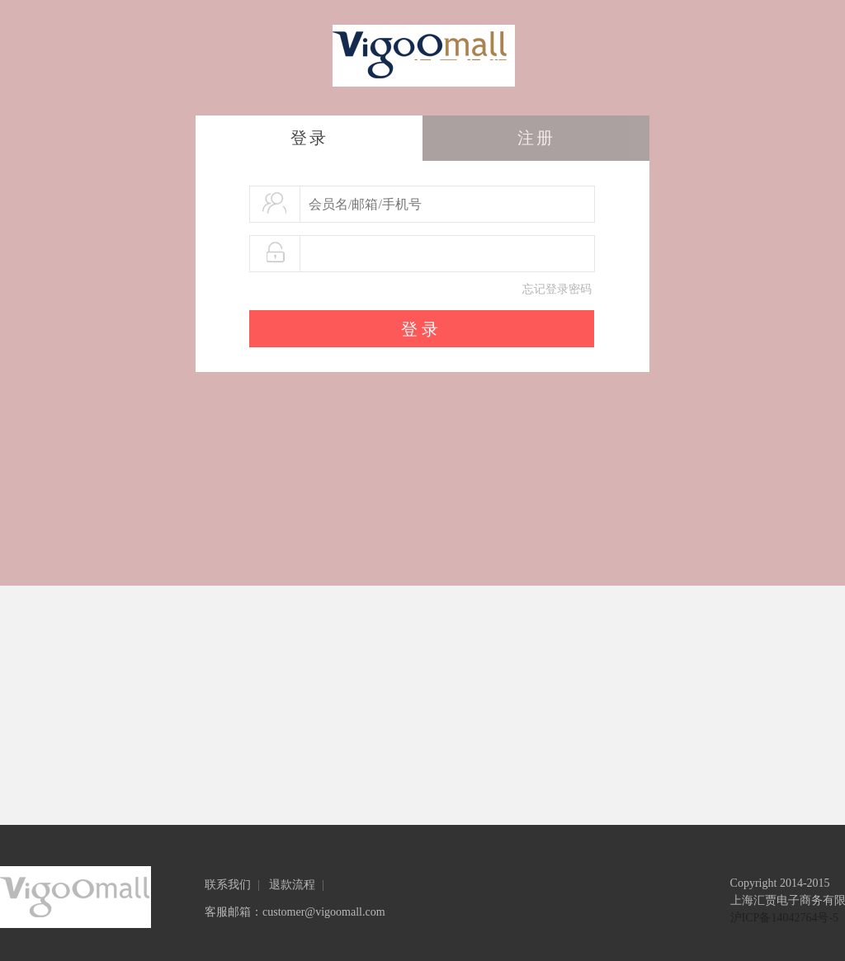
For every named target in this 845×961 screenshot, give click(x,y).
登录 (309, 138)
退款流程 (292, 885)
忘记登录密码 (557, 289)
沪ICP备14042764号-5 (784, 918)
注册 (536, 138)
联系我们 (228, 885)
